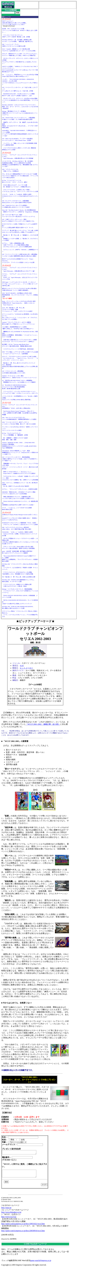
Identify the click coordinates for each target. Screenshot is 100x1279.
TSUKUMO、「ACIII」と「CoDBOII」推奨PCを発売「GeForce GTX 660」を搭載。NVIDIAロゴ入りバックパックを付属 (19, 533)
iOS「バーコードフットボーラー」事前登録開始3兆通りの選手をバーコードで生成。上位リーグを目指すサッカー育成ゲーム (20, 458)
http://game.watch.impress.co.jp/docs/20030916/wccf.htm (23, 1233)
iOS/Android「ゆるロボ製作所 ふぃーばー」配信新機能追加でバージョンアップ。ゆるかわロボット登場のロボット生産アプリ (20, 452)
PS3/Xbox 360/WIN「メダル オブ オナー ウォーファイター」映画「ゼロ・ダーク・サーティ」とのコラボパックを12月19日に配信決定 (20, 106)
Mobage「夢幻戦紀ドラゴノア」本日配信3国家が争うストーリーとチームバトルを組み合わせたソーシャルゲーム (20, 113)
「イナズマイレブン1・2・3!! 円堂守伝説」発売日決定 (18, 349)
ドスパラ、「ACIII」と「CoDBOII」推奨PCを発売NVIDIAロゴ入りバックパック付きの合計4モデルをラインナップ (20, 196)
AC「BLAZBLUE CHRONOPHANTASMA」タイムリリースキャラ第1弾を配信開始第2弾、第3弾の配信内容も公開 (14, 386)
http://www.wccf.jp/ (8, 1219)
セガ (22, 666)
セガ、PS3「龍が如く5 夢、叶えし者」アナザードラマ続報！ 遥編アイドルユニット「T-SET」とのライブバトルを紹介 (17, 309)
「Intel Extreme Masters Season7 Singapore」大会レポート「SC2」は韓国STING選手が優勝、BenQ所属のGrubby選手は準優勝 (19, 412)
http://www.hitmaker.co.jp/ (11, 1214)
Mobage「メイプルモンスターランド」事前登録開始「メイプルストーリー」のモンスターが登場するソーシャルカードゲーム (20, 590)
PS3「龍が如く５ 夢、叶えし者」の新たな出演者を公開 (18, 577)
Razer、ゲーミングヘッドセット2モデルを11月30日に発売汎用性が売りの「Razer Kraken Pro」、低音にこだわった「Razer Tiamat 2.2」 (18, 303)
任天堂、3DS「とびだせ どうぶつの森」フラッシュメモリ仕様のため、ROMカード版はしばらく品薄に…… (19, 30)
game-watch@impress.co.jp (40, 1263)
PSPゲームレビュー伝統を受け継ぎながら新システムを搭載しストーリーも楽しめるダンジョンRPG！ (14, 22)
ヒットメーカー (26, 668)
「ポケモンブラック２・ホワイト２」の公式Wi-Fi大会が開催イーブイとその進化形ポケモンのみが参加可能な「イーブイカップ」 (20, 100)
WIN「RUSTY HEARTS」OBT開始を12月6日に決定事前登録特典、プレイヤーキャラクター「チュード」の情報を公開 (20, 294)
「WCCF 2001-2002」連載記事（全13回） (43, 724)
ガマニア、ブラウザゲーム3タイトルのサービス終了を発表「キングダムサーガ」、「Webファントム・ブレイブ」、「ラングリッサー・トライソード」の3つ (20, 358)
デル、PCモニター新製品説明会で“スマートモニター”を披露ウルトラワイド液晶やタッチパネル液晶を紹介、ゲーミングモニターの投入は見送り (20, 175)
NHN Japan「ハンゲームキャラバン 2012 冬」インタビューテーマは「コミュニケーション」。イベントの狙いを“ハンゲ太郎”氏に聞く (19, 283)
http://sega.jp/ (6, 1210)
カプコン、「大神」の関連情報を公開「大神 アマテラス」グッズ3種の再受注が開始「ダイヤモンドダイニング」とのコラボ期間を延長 (17, 245)
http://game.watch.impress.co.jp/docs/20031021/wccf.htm (23, 1226)
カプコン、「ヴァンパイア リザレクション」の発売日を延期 (19, 489)
